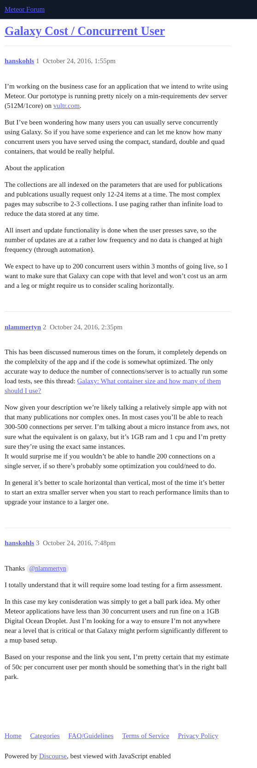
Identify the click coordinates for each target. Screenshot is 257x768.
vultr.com (66, 105)
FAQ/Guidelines (90, 735)
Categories (44, 735)
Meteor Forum (25, 9)
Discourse (53, 756)
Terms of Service (145, 735)
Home (13, 735)
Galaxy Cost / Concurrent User (85, 31)
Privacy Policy (198, 735)
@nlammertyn (47, 568)
